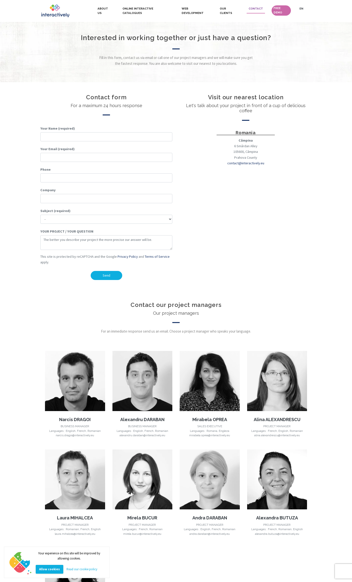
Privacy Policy (128, 256)
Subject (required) (55, 211)
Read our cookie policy (81, 569)
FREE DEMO (278, 10)
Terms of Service (157, 256)
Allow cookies (49, 569)
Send (106, 275)
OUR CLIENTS (226, 11)
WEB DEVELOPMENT (193, 11)
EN (301, 8)
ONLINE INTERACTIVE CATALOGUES (137, 11)
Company (48, 190)
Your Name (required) (57, 128)
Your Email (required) (57, 149)
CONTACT (256, 8)
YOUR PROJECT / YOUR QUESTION (66, 231)
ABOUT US (103, 11)
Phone (45, 169)
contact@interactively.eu (245, 163)
